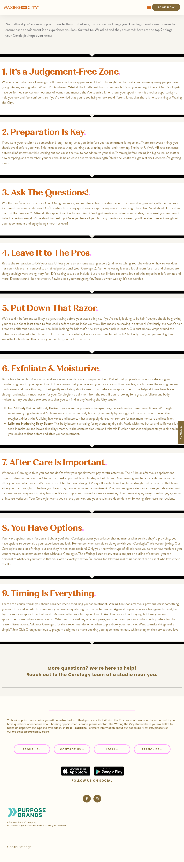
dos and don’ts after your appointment (70, 472)
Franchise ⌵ (152, 749)
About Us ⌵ (31, 749)
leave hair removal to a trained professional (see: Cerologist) (56, 268)
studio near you (136, 675)
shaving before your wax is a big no (78, 318)
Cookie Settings (19, 847)
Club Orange (27, 629)
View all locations (75, 728)
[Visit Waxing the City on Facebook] (87, 798)
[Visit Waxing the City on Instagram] (97, 798)
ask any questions (78, 208)
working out (81, 147)
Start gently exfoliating (60, 389)
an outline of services (146, 553)
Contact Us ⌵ (72, 749)
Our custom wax (140, 328)
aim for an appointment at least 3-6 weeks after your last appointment (56, 614)
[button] (149, 7)
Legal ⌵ (112, 749)
